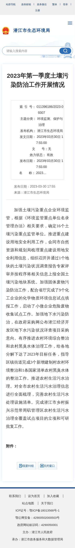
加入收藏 (53, 496)
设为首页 (34, 496)
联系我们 (15, 496)
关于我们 (47, 503)
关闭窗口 (47, 465)
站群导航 (11, 4)
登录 (65, 4)
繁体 (54, 4)
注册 (37, 10)
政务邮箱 (26, 4)
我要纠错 (26, 466)
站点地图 (28, 503)
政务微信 (42, 4)
